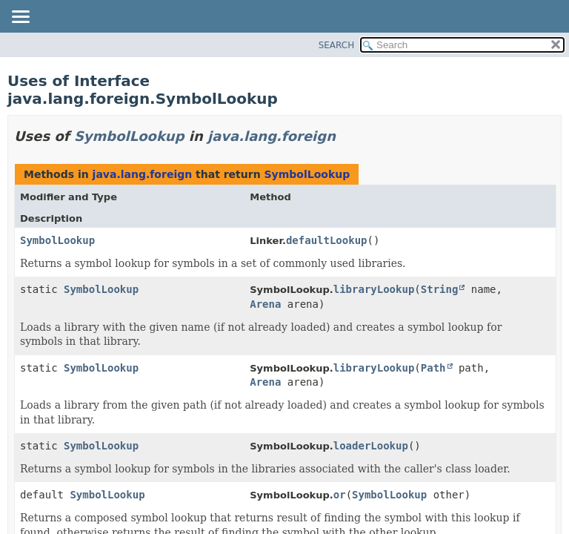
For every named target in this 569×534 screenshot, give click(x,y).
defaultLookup (326, 240)
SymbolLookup (129, 136)
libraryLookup (374, 289)
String (440, 289)
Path (433, 368)
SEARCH (337, 45)
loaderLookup (370, 446)
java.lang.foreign (271, 136)
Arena (265, 304)
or (339, 495)
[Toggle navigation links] (20, 17)
